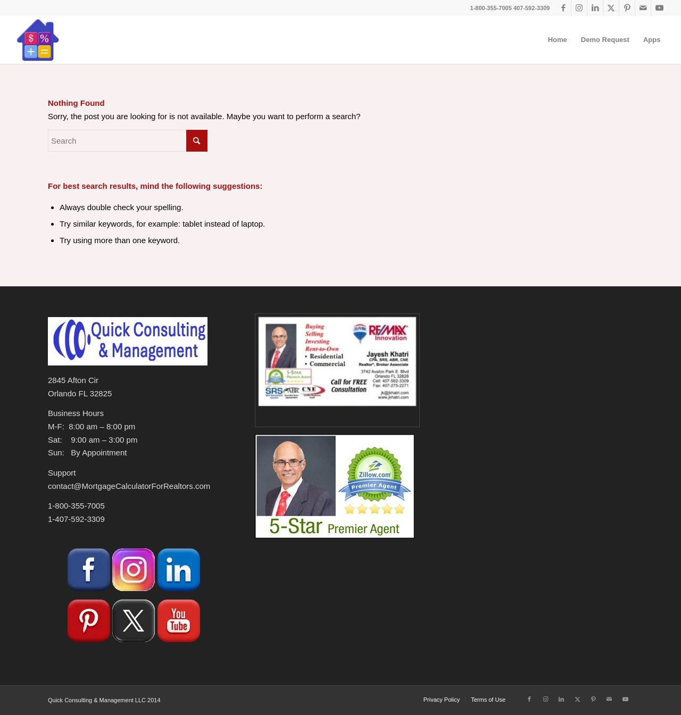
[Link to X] (611, 8)
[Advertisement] (541, 570)
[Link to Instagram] (579, 8)
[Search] (127, 141)
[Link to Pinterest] (627, 8)
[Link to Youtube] (659, 8)
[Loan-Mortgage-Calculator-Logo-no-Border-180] (38, 40)
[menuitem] (557, 40)
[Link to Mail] (643, 8)
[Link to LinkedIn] (595, 8)
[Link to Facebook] (563, 8)
